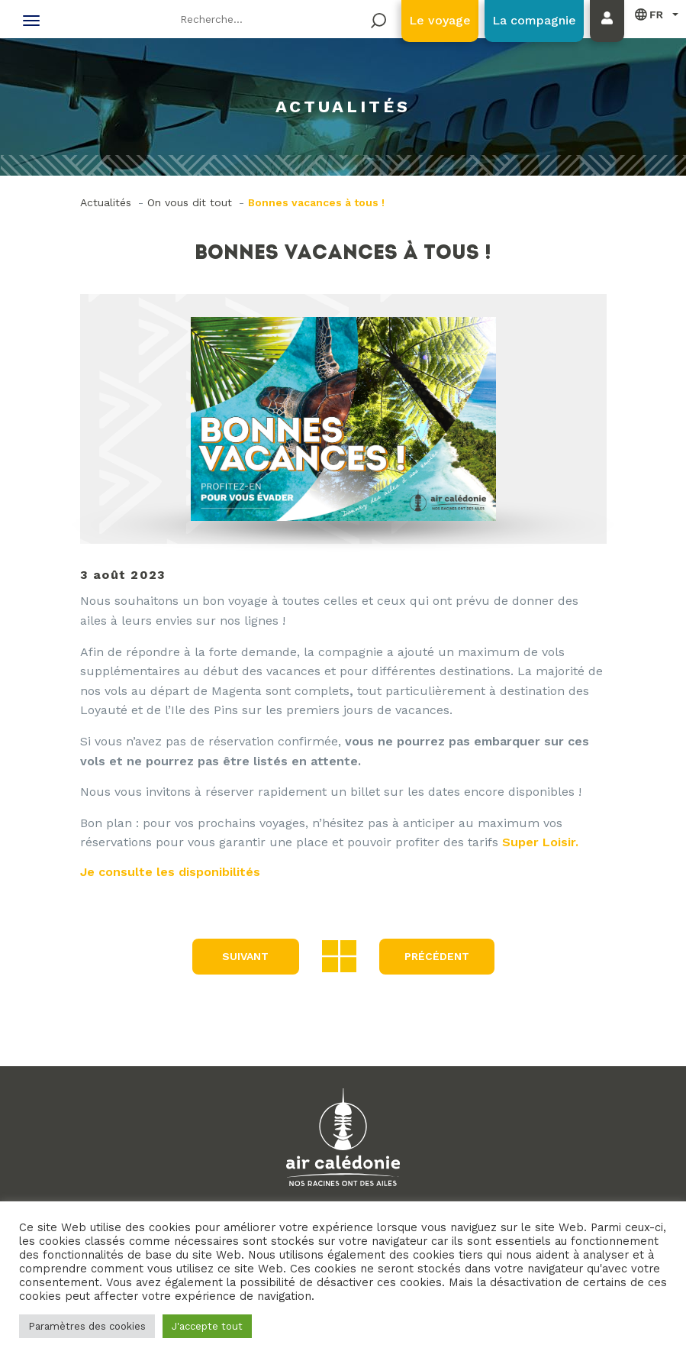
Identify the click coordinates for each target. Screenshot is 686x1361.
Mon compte (610, 36)
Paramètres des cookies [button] (87, 1326)
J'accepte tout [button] (207, 1326)
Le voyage (440, 20)
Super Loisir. (540, 842)
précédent (436, 956)
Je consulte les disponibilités (170, 872)
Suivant (245, 956)
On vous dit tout (189, 202)
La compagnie (534, 20)
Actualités (105, 202)
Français (649, 14)
